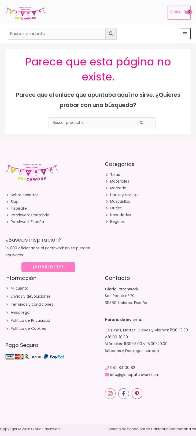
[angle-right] (22, 195)
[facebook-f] (124, 393)
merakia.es (186, 429)
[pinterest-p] (138, 393)
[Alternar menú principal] (185, 33)
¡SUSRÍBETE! (48, 267)
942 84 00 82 (122, 367)
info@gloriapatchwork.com (134, 374)
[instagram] (111, 393)
